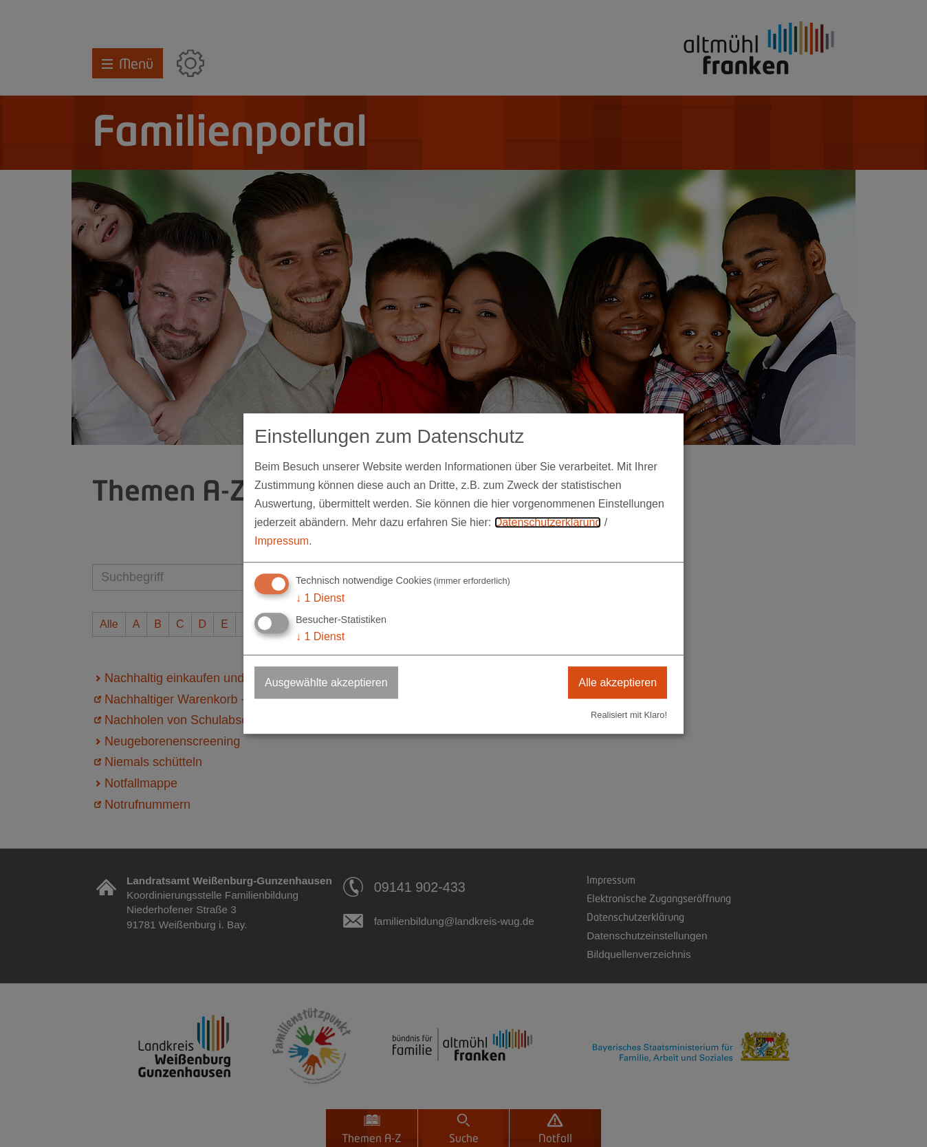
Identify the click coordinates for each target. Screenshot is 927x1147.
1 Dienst (320, 598)
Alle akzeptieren (617, 682)
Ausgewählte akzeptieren (326, 682)
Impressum (281, 541)
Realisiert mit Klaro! (629, 715)
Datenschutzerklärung (548, 522)
